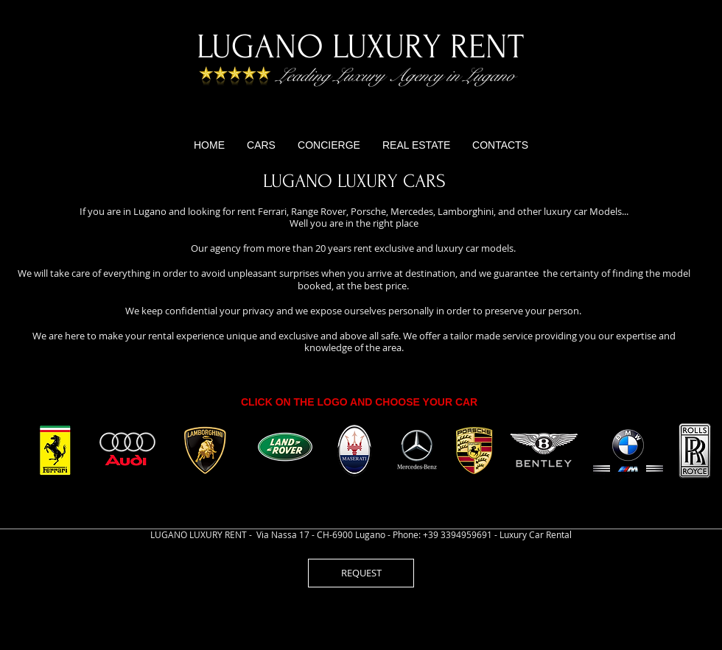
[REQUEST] (361, 573)
